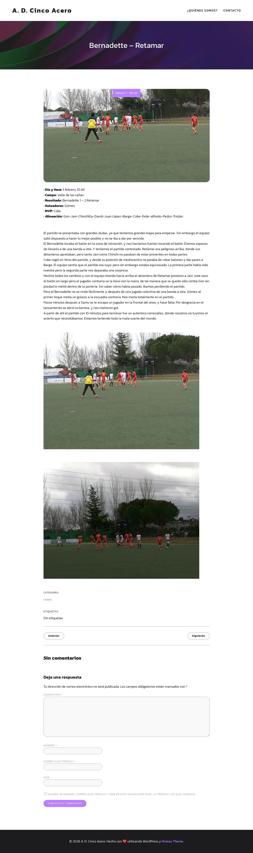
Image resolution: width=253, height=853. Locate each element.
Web (46, 777)
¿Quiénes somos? (202, 10)
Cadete (47, 600)
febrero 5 (121, 93)
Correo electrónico (59, 761)
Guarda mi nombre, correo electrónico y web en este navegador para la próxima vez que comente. (122, 794)
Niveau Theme (172, 841)
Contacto (232, 10)
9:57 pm (133, 93)
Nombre (50, 745)
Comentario (53, 695)
